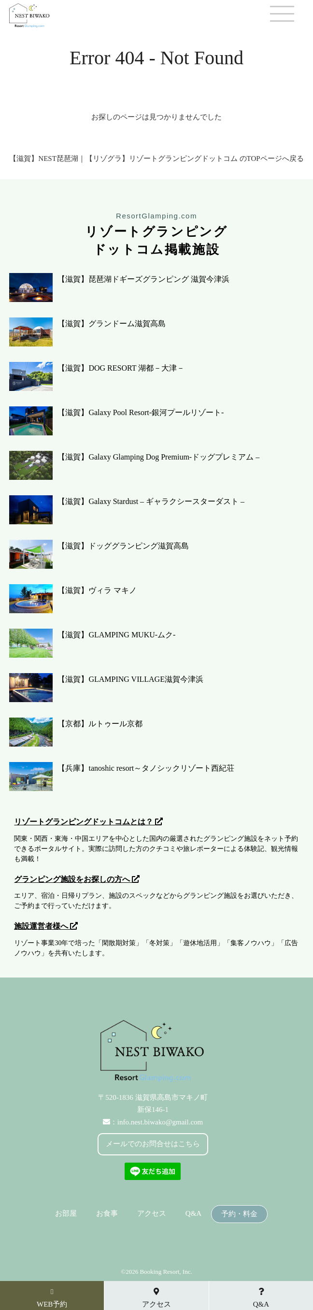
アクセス (151, 1213)
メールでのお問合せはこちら (153, 1144)
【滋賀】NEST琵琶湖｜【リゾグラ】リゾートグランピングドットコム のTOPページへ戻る (156, 158)
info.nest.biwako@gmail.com (160, 1122)
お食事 (107, 1213)
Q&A (193, 1213)
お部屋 (66, 1213)
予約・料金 (239, 1214)
